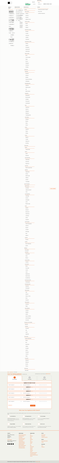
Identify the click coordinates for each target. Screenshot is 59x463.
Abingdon (27, 119)
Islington (27, 27)
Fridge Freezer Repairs (22, 438)
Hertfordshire (27, 221)
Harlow (27, 217)
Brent (26, 55)
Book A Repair (52, 188)
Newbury (27, 75)
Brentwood (27, 211)
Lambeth (27, 37)
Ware (26, 233)
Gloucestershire (27, 157)
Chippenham (27, 171)
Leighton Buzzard (28, 189)
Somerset (26, 165)
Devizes (27, 173)
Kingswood (27, 163)
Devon (26, 151)
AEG (30, 434)
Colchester (27, 215)
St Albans (27, 229)
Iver (26, 89)
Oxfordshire (27, 117)
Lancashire (26, 358)
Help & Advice (39, 0)
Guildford (27, 129)
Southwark (27, 39)
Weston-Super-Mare (29, 167)
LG (30, 444)
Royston (27, 227)
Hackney (27, 13)
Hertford (27, 225)
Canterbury (27, 107)
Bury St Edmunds (28, 243)
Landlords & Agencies (41, 13)
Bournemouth (28, 97)
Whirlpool (31, 450)
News (39, 2)
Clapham (27, 45)
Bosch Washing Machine (33, 452)
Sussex (26, 135)
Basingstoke (27, 95)
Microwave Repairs (21, 444)
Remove (32, 395)
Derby (26, 255)
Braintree (27, 209)
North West (26, 336)
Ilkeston (27, 257)
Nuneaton (27, 304)
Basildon (27, 207)
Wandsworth (28, 49)
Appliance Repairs (9, 8)
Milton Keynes (28, 91)
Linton (27, 201)
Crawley (27, 139)
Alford (27, 266)
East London (27, 11)
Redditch (27, 312)
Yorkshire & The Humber (28, 322)
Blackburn (27, 360)
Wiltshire (26, 169)
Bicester (27, 121)
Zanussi (31, 451)
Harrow (27, 61)
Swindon (27, 179)
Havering (27, 15)
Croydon (27, 33)
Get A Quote (33, 405)
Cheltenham (27, 159)
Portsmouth (27, 101)
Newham (27, 17)
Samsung (31, 447)
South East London (28, 29)
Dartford (27, 109)
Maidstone (27, 113)
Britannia (31, 439)
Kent (25, 105)
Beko (31, 437)
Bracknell (27, 73)
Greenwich (27, 35)
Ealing (26, 59)
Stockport (27, 352)
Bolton (27, 340)
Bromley (27, 31)
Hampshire (26, 93)
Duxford (27, 197)
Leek (26, 292)
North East (26, 368)
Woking (27, 133)
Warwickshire (27, 302)
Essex (26, 205)
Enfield (27, 25)
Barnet (27, 23)
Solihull (27, 314)
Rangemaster (32, 446)
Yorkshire (26, 326)
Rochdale (27, 348)
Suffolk (26, 241)
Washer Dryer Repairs (22, 446)
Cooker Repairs (21, 440)
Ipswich (27, 245)
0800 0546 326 (47, 4)
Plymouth (27, 155)
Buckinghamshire (27, 83)
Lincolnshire (27, 264)
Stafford (27, 294)
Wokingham (27, 81)
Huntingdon (27, 199)
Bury (26, 342)
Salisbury (27, 177)
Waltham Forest (28, 19)
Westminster (28, 51)
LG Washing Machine (33, 453)
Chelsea (27, 43)
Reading (27, 77)
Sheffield (26, 324)
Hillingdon (27, 63)
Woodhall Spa (28, 277)
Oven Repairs (20, 437)
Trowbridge (27, 181)
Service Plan (40, 11)
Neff (30, 445)
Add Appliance (10, 405)
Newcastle (26, 370)
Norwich (27, 239)
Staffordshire (27, 290)
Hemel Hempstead (28, 223)
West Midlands (27, 308)
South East (26, 69)
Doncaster (27, 328)
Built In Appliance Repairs (22, 445)
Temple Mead (28, 149)
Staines (27, 131)
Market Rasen (28, 275)
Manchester (27, 344)
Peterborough (28, 203)
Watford (27, 235)
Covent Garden (28, 57)
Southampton (28, 103)
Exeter (27, 153)
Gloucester (27, 161)
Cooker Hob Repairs (21, 439)
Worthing (27, 143)
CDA (30, 440)
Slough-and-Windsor (29, 79)
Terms (39, 461)
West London (27, 53)
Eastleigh (27, 99)
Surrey (26, 127)
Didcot (27, 123)
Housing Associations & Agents (43, 9)
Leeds (26, 332)
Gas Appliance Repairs (22, 447)
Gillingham (27, 111)
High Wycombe (28, 87)
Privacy (37, 461)
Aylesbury (27, 85)
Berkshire (26, 71)
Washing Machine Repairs (22, 434)
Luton (26, 191)
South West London (28, 41)
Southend (27, 219)
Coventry (27, 310)
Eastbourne (27, 141)
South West (26, 145)
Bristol (26, 147)
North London (27, 21)
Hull (26, 330)
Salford (27, 350)
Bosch (31, 438)
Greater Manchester (28, 338)
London (25, 9)
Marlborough (28, 175)
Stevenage (27, 231)
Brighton (27, 137)
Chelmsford (27, 213)
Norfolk (26, 237)
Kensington (27, 47)
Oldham (27, 346)
